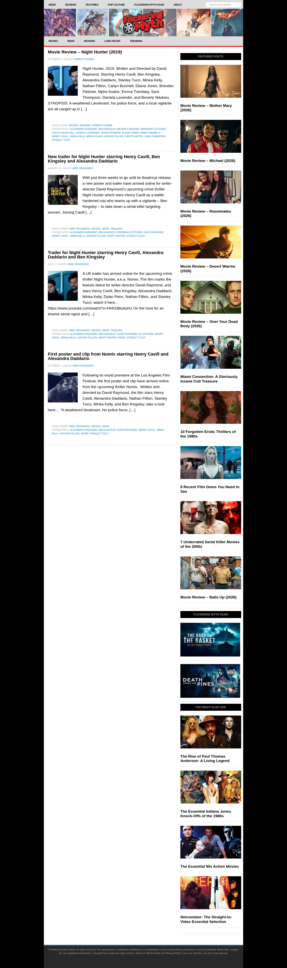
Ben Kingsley (107, 129)
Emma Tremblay (151, 132)
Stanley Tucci (61, 140)
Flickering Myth (143, 22)
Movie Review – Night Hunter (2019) (85, 51)
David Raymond (111, 132)
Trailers (116, 228)
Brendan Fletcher (153, 129)
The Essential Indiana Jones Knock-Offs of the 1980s (205, 813)
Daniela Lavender (88, 132)
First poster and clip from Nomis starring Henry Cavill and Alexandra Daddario (108, 356)
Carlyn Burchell (63, 132)
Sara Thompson (154, 136)
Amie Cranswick (79, 228)
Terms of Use (153, 953)
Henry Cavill (60, 136)
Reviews (85, 125)
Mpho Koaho (94, 136)
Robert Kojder (102, 125)
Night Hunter (134, 136)
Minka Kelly (77, 136)
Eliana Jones (130, 132)
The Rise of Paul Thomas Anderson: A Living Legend (205, 758)
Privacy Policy (173, 953)
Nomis (121, 337)
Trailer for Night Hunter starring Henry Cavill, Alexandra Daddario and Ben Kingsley (105, 254)
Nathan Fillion (114, 136)
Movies (74, 125)
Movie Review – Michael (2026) (207, 161)
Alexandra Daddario (83, 129)
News (105, 228)
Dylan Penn (146, 334)
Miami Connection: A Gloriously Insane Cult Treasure (209, 379)
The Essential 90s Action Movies (209, 866)
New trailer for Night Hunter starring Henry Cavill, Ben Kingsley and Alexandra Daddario (104, 159)
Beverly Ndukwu (128, 129)
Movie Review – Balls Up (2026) (208, 597)
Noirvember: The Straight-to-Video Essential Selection (206, 919)
